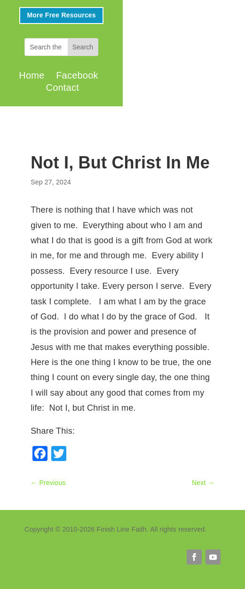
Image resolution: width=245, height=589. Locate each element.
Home (31, 75)
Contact (62, 87)
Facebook (77, 75)
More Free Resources (61, 15)
